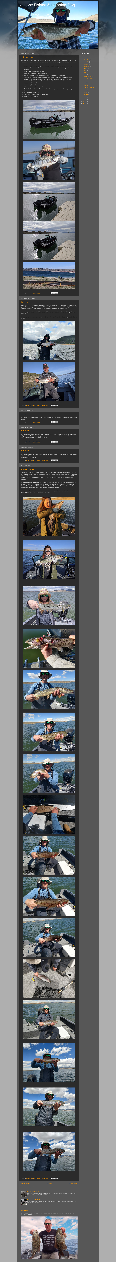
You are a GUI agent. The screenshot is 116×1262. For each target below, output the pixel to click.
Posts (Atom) (30, 1187)
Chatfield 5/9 (25, 431)
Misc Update (24, 1210)
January (86, 94)
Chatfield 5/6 (25, 451)
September (87, 66)
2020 (84, 58)
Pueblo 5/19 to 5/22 (27, 57)
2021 (84, 55)
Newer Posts (25, 1184)
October (86, 64)
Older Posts (73, 1184)
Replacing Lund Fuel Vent (33, 1191)
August (86, 68)
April (85, 90)
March (85, 92)
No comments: (44, 293)
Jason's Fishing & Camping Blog (47, 5)
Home (49, 1184)
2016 (84, 103)
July (85, 70)
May (85, 74)
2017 (84, 101)
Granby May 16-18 (26, 302)
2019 (84, 97)
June (85, 72)
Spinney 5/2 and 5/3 (27, 469)
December (86, 59)
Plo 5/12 (23, 414)
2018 (84, 99)
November (86, 62)
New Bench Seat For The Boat (34, 1199)
